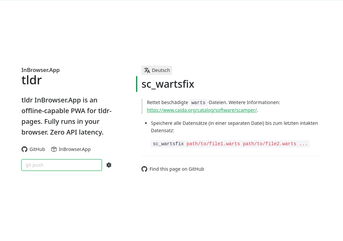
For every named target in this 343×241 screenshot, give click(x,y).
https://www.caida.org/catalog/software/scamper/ (202, 110)
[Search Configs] (109, 165)
